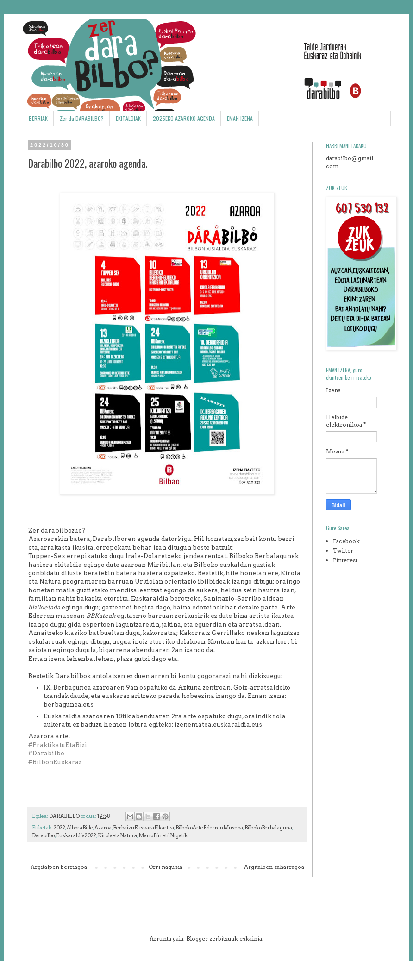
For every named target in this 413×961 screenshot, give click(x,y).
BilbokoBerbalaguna (268, 828)
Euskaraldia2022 (76, 836)
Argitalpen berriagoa (59, 866)
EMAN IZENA (240, 118)
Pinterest (345, 560)
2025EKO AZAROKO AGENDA (184, 118)
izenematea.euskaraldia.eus (218, 724)
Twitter (343, 550)
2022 (59, 828)
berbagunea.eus (69, 704)
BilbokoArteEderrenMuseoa (209, 828)
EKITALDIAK (128, 118)
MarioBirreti (153, 836)
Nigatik (179, 836)
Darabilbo (43, 836)
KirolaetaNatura (117, 836)
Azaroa (103, 828)
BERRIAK (38, 118)
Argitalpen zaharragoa (274, 866)
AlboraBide (80, 828)
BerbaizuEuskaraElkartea (143, 828)
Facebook (346, 541)
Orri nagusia (165, 866)
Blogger (197, 938)
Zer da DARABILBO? (82, 118)
